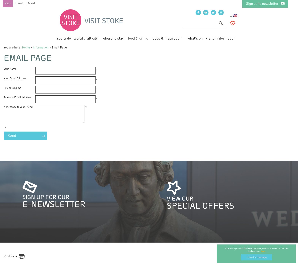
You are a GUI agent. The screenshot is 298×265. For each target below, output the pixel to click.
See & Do (64, 38)
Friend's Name (12, 88)
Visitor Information (221, 38)
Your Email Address (15, 78)
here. (263, 251)
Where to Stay (113, 38)
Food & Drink (138, 38)
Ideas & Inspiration (167, 38)
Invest (19, 3)
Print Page (10, 260)
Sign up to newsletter (262, 4)
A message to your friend (18, 107)
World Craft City (86, 38)
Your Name (10, 69)
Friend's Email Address (17, 97)
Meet (31, 3)
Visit (8, 3)
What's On (195, 38)
